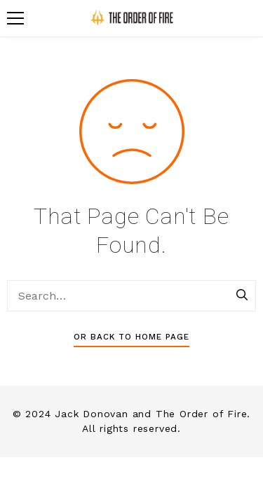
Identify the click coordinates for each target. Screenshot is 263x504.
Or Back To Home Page (131, 337)
